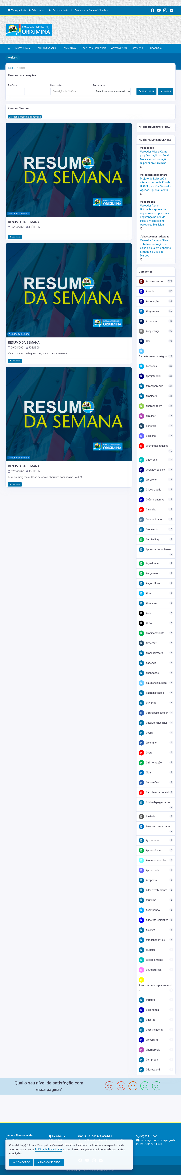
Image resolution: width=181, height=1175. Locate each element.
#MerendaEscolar (152, 860)
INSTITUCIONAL (24, 48)
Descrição (56, 85)
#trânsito (147, 509)
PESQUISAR (147, 91)
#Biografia (148, 1039)
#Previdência (150, 850)
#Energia (147, 425)
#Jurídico (147, 949)
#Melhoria (148, 396)
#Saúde (146, 291)
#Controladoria (151, 1029)
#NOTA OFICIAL (149, 782)
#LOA (145, 772)
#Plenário (148, 742)
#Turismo (147, 900)
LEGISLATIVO (70, 48)
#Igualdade (149, 563)
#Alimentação (150, 762)
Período (12, 85)
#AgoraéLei (148, 459)
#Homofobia (149, 1049)
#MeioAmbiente (151, 633)
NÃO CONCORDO (49, 1162)
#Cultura (147, 929)
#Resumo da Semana (154, 826)
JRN (77, 1170)
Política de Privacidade (48, 1149)
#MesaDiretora (151, 653)
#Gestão (147, 1019)
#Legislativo (149, 311)
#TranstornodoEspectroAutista (155, 985)
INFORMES (156, 48)
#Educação (149, 301)
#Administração (151, 692)
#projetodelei (150, 376)
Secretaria (99, 85)
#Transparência (151, 386)
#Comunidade (150, 519)
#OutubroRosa (150, 969)
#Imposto (148, 880)
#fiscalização (150, 489)
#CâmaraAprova (151, 499)
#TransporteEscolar (153, 712)
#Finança (147, 702)
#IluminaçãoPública (153, 445)
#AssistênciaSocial (153, 722)
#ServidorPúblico (152, 469)
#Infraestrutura (151, 281)
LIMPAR (165, 91)
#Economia (149, 1009)
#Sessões (148, 366)
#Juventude (149, 840)
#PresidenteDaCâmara (155, 549)
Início (10, 68)
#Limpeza (148, 603)
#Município (148, 529)
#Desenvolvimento (153, 890)
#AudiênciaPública (153, 682)
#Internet (147, 643)
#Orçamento (149, 573)
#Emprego (148, 1059)
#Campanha (149, 910)
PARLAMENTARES (48, 48)
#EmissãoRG (149, 539)
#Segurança (149, 331)
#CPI (145, 613)
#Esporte (147, 435)
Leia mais (15, 237)
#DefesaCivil (149, 1069)
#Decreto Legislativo (153, 920)
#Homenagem (150, 405)
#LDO (145, 593)
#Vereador (148, 321)
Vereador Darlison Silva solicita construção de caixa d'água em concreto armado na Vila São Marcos (155, 248)
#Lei (144, 341)
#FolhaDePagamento (154, 802)
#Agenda (147, 662)
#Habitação (149, 672)
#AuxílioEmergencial (154, 792)
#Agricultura (149, 583)
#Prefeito (148, 479)
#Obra (146, 732)
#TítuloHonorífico (152, 939)
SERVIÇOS (138, 48)
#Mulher (147, 415)
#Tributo (147, 999)
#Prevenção (149, 870)
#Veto (145, 752)
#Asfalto (147, 816)
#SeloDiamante (151, 959)
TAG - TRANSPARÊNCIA (94, 48)
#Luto (145, 623)
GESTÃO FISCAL (119, 48)
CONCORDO (21, 1162)
